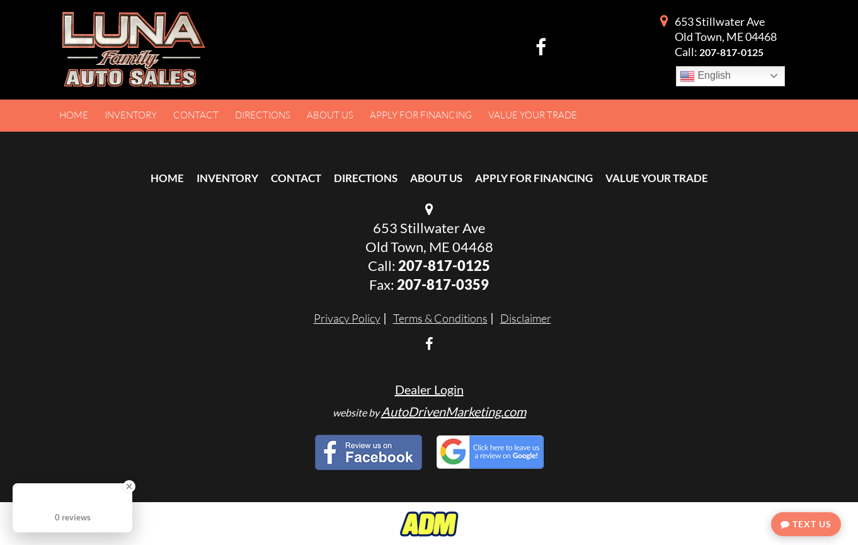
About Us (436, 178)
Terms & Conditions (440, 318)
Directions (366, 178)
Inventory (227, 178)
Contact (296, 178)
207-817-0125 (731, 52)
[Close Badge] (129, 486)
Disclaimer (525, 318)
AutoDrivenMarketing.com (453, 411)
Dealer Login (429, 389)
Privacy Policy (347, 318)
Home (167, 178)
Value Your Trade (656, 178)
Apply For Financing (534, 178)
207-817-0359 (443, 284)
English (705, 76)
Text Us (806, 524)
